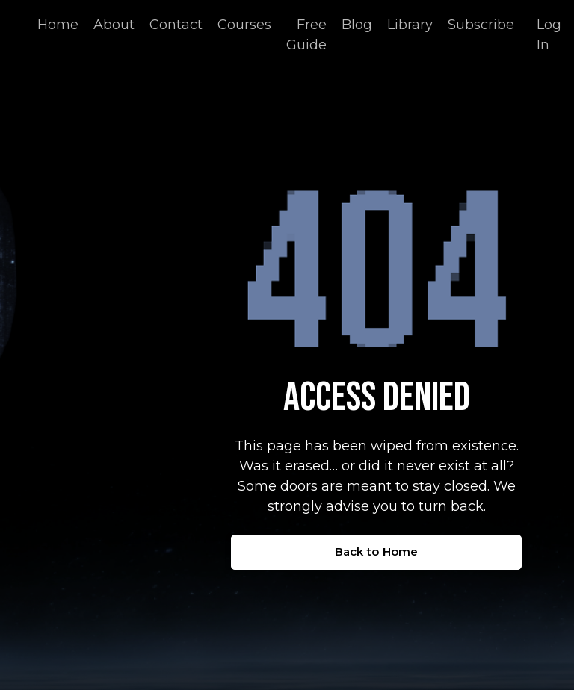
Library (410, 24)
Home (57, 24)
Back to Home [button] (377, 551)
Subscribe (481, 24)
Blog (357, 24)
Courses (244, 24)
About (114, 24)
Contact (176, 24)
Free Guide (306, 34)
